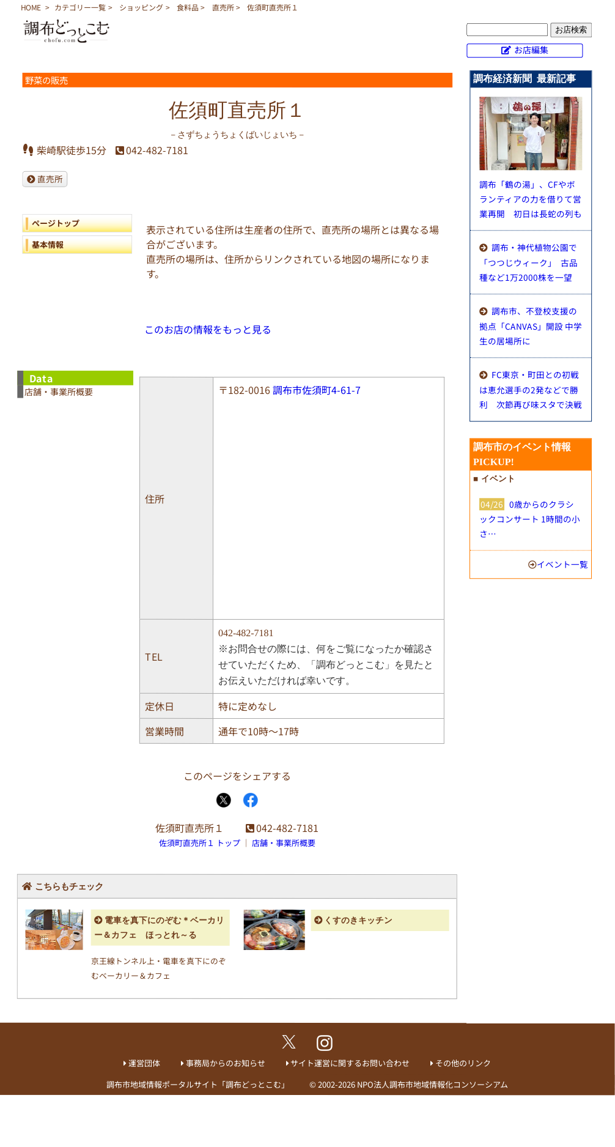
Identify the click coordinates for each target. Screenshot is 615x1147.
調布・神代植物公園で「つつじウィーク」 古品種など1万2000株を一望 (528, 262)
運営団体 (144, 1063)
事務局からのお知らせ (225, 1063)
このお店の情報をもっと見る (207, 329)
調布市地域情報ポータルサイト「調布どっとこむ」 (197, 1083)
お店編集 (531, 49)
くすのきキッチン (358, 920)
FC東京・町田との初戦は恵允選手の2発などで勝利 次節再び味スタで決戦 (530, 389)
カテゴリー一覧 (80, 7)
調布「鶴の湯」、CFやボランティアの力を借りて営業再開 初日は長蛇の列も (530, 199)
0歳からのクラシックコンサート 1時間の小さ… (529, 519)
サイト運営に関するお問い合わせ (350, 1063)
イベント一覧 (562, 564)
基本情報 (48, 244)
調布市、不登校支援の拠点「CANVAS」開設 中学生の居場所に (530, 326)
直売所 (223, 7)
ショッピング (141, 7)
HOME (31, 7)
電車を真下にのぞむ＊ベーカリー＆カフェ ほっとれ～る (159, 928)
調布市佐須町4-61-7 (317, 389)
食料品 (188, 7)
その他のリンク (463, 1063)
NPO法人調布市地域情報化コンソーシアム (432, 1084)
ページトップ (55, 223)
